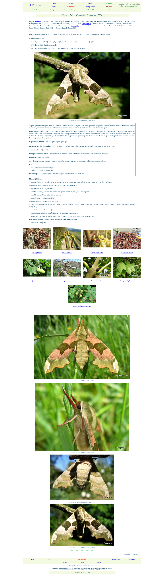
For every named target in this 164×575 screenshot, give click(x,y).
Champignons (90, 7)
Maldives (132, 559)
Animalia (38, 22)
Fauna (54, 3)
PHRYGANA (35, 5)
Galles (90, 3)
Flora (53, 7)
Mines (70, 3)
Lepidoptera (86, 24)
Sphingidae (75, 26)
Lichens (98, 563)
